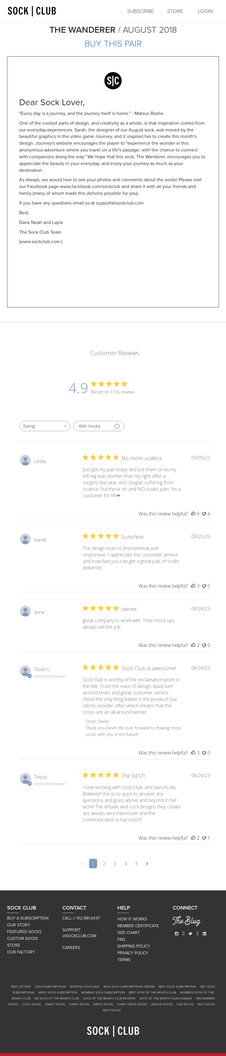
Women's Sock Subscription (103, 992)
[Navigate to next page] (147, 863)
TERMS (123, 959)
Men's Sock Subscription (58, 992)
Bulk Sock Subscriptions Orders (129, 987)
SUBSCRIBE (140, 11)
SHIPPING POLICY (133, 946)
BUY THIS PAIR (113, 43)
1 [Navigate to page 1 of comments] (93, 863)
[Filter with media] (98, 426)
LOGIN (205, 11)
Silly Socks (206, 1004)
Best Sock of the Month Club (152, 992)
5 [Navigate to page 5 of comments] (136, 863)
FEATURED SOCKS (24, 931)
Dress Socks (103, 1004)
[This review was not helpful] (204, 513)
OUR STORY (18, 924)
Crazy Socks (55, 1004)
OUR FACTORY (21, 952)
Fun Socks (185, 1004)
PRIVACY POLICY (132, 952)
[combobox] (44, 426)
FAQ (121, 939)
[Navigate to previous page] (82, 863)
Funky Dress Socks (132, 1004)
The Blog (186, 922)
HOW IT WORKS (132, 919)
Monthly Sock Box (84, 987)
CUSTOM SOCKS (22, 938)
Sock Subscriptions (50, 987)
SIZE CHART (128, 932)
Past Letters (21, 987)
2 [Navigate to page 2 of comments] (104, 863)
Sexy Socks (112, 1010)
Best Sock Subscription (177, 987)
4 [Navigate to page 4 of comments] (125, 863)
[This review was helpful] (193, 513)
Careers (71, 947)
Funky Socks (79, 1004)
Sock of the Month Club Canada (165, 998)
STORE (175, 11)
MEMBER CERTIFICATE (138, 925)
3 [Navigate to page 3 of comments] (115, 863)
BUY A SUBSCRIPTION (28, 918)
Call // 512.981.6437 (81, 918)
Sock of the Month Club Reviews (109, 998)
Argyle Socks (162, 1004)
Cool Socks (31, 1004)
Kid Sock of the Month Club (56, 998)
